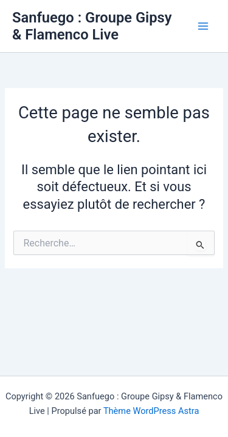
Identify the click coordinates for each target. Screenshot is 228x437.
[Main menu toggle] (203, 26)
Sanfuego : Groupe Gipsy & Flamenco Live (92, 26)
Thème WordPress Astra (151, 410)
